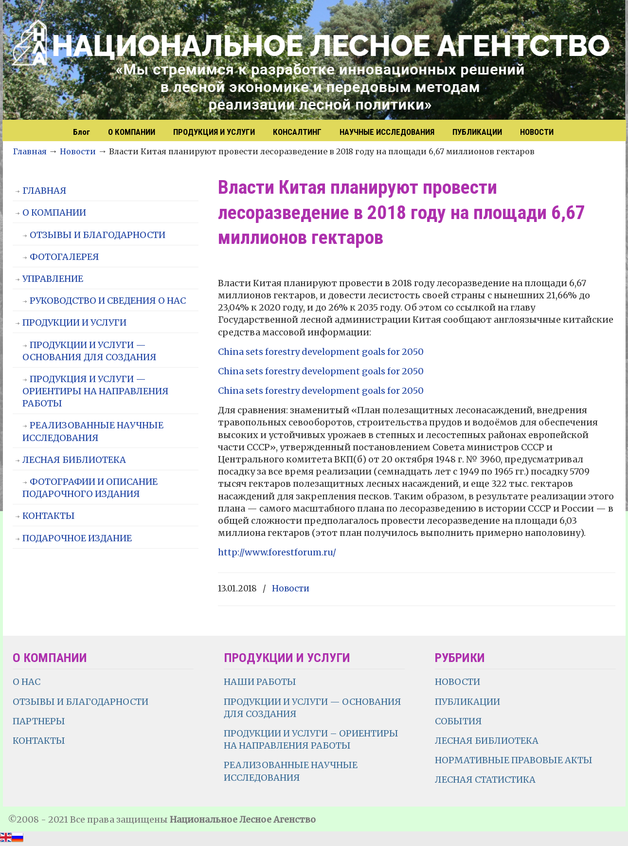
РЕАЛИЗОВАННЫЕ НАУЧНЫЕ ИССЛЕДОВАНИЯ (92, 431)
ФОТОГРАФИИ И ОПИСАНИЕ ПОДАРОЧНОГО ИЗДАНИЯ (90, 487)
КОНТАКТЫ (48, 515)
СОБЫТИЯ (458, 721)
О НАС (26, 681)
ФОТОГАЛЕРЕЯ (64, 256)
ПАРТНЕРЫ (39, 721)
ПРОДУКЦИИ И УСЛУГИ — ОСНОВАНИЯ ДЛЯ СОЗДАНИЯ (89, 351)
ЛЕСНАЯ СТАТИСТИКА (485, 779)
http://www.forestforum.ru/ (277, 552)
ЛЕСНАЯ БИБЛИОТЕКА (74, 459)
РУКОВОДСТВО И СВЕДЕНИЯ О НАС (108, 300)
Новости (78, 151)
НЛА (314, 61)
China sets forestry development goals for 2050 (321, 351)
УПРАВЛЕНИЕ (52, 278)
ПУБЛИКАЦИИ (467, 701)
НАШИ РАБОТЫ (260, 681)
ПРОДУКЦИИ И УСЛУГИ (74, 322)
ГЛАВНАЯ (44, 190)
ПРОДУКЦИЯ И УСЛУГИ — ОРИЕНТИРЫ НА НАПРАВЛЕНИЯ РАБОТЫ (95, 391)
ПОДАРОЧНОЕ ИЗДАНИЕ (77, 538)
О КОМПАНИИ (54, 212)
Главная (30, 151)
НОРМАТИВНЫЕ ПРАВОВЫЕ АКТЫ (514, 760)
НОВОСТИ (457, 681)
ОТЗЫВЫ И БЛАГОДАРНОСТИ (97, 234)
